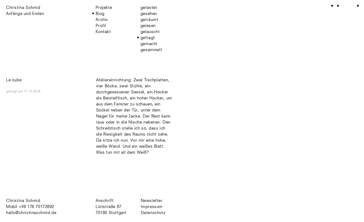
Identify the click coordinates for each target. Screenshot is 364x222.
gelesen (148, 26)
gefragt (147, 38)
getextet (148, 8)
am (29, 91)
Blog (100, 14)
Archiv (102, 20)
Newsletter (151, 201)
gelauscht (150, 32)
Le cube (13, 80)
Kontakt (103, 32)
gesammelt (151, 50)
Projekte (104, 8)
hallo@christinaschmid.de (31, 213)
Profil (101, 26)
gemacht (148, 44)
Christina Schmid (23, 201)
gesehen (148, 14)
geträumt (149, 20)
